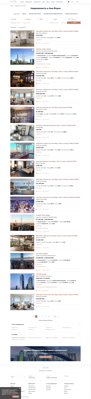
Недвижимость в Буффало (51, 337)
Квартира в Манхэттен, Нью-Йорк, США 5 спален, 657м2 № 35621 (57, 71)
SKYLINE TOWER (41, 274)
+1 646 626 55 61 (31, 377)
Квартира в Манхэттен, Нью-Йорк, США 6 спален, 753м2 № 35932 (57, 294)
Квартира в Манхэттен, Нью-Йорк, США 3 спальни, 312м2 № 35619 (57, 179)
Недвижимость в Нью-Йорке (18, 337)
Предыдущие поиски (15, 22)
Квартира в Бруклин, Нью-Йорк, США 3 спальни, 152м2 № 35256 (56, 236)
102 (55, 316)
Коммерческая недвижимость (53, 13)
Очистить (63, 22)
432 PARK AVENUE (42, 253)
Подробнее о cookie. (11, 394)
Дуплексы (14, 329)
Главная (12, 386)
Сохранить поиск (26, 22)
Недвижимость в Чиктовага (18, 339)
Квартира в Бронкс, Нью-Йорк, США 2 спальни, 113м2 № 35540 (56, 161)
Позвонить (47, 43)
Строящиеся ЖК (66, 327)
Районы (30, 393)
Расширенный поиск (53, 22)
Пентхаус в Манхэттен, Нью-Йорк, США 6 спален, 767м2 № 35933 (57, 89)
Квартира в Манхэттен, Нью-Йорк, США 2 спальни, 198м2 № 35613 (57, 143)
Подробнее (39, 39)
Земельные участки (71, 13)
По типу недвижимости (18, 324)
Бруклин (66, 393)
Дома (24, 13)
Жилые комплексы (35, 13)
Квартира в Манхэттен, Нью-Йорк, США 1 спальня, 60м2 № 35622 (57, 31)
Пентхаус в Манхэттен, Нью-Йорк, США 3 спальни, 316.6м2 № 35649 (58, 197)
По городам (15, 334)
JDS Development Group (42, 228)
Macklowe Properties (41, 266)
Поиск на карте (31, 391)
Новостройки (32, 327)
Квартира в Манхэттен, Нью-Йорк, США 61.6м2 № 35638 (54, 107)
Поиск (74, 22)
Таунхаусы (31, 329)
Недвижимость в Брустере (35, 337)
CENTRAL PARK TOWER (43, 49)
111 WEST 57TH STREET (43, 215)
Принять (15, 396)
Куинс (65, 387)
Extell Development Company (43, 64)
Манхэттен (66, 386)
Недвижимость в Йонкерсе (68, 337)
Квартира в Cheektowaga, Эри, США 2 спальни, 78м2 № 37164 (56, 125)
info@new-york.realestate (51, 377)
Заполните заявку (45, 357)
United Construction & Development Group (46, 287)
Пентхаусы (48, 327)
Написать (39, 43)
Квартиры (16, 13)
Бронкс (65, 391)
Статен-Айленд (67, 389)
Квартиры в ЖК (49, 329)
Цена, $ (55, 19)
